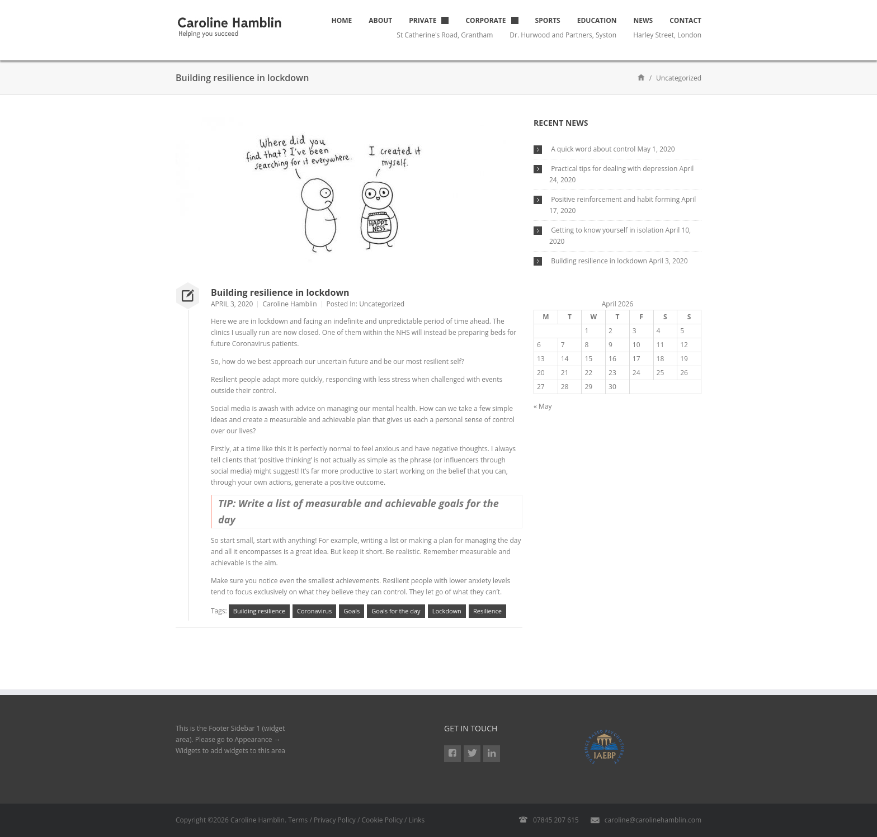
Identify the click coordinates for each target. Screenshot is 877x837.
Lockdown (446, 611)
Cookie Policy (382, 820)
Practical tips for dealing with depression (614, 168)
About (380, 20)
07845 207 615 (556, 820)
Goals (351, 611)
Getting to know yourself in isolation (607, 230)
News (643, 20)
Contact (685, 20)
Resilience (487, 611)
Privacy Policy (335, 820)
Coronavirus (314, 611)
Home (342, 20)
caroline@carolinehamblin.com (653, 820)
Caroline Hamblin (289, 304)
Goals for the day (395, 611)
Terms (298, 820)
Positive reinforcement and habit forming (615, 199)
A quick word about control (593, 149)
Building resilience (259, 611)
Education (597, 20)
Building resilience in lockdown (280, 292)
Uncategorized (381, 304)
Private (422, 20)
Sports (547, 20)
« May (543, 406)
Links (417, 820)
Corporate (485, 20)
